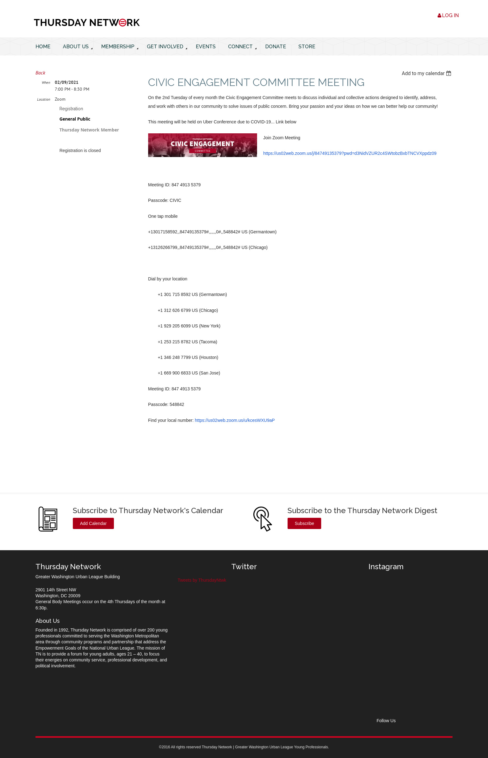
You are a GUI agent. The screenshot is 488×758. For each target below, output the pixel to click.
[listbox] (427, 73)
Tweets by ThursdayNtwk (202, 580)
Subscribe (304, 523)
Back (40, 72)
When (46, 82)
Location (43, 99)
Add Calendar (93, 523)
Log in (450, 15)
